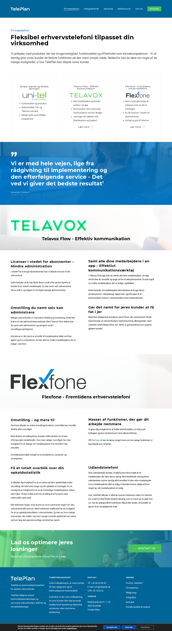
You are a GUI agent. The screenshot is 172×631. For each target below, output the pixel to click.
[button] (144, 548)
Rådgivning (131, 592)
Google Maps (94, 609)
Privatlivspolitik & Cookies (138, 607)
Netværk (130, 602)
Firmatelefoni (132, 588)
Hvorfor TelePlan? (134, 583)
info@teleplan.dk (102, 587)
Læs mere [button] (83, 127)
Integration (131, 597)
